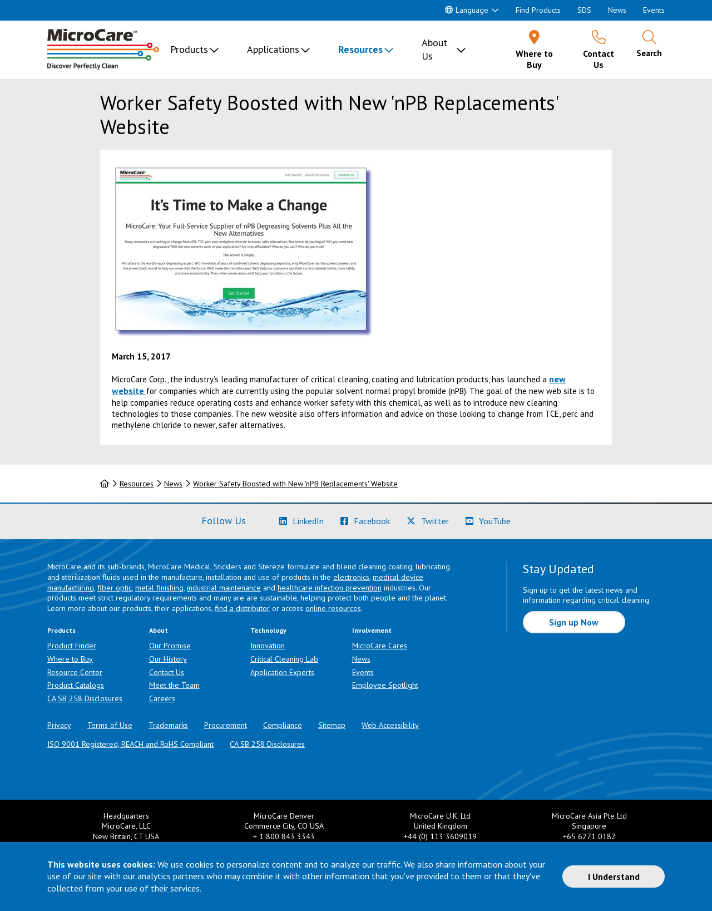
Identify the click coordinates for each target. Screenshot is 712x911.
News (617, 10)
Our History (168, 659)
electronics (351, 577)
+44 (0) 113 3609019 (440, 836)
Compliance (282, 725)
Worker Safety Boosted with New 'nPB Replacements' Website (295, 484)
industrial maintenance (224, 588)
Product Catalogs (75, 685)
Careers (162, 698)
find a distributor (242, 608)
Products (189, 49)
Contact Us (166, 672)
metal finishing (159, 588)
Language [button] (466, 10)
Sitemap (331, 725)
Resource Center (74, 672)
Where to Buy (70, 659)
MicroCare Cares (379, 646)
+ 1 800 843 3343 (284, 836)
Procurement (225, 725)
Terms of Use (109, 725)
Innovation (267, 646)
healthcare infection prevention (330, 588)
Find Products (538, 10)
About (158, 630)
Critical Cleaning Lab (284, 659)
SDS (584, 10)
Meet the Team (174, 685)
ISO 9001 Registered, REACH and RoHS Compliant (130, 744)
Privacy (59, 725)
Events (654, 10)
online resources (333, 608)
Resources (360, 49)
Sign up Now (574, 622)
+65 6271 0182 (589, 836)
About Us (434, 49)
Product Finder (71, 646)
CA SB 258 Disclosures (84, 698)
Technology (268, 630)
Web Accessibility (390, 725)
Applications (273, 49)
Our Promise (170, 646)
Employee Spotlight (385, 685)
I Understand (614, 876)
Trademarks (168, 725)
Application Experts (282, 672)
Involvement (372, 630)
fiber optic (114, 588)
